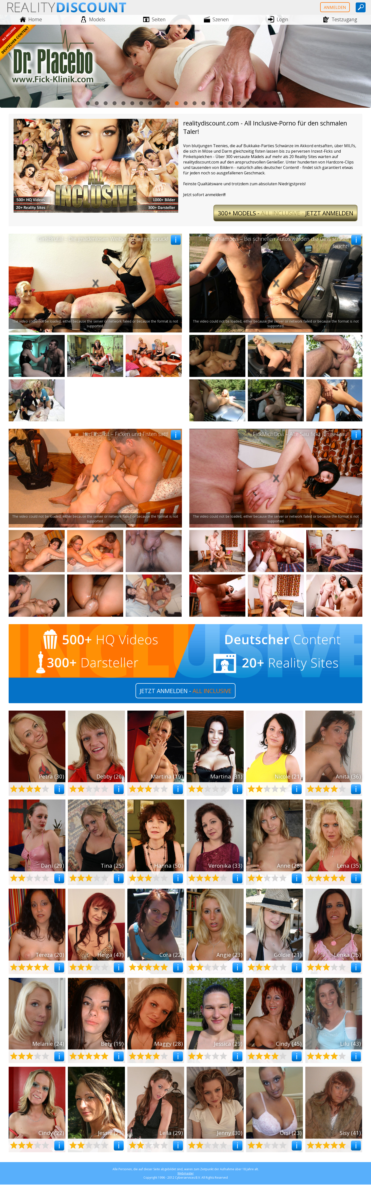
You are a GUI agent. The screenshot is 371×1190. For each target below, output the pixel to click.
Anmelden (335, 7)
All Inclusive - (285, 213)
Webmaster (185, 1173)
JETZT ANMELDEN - (186, 691)
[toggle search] (361, 7)
